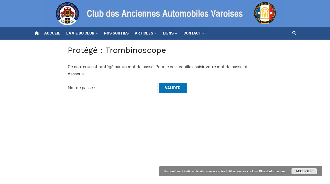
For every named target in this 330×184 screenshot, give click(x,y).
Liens (168, 33)
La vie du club (80, 33)
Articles (144, 33)
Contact (192, 33)
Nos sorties (116, 33)
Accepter (304, 171)
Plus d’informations (272, 171)
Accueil (52, 33)
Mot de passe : (113, 87)
